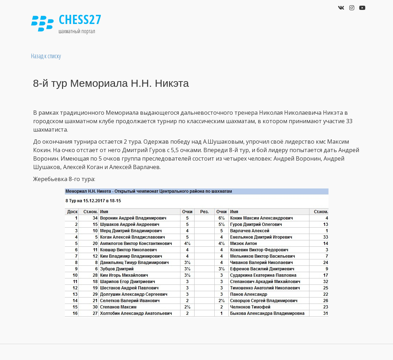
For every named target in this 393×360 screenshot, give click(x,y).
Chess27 (80, 19)
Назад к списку (46, 56)
